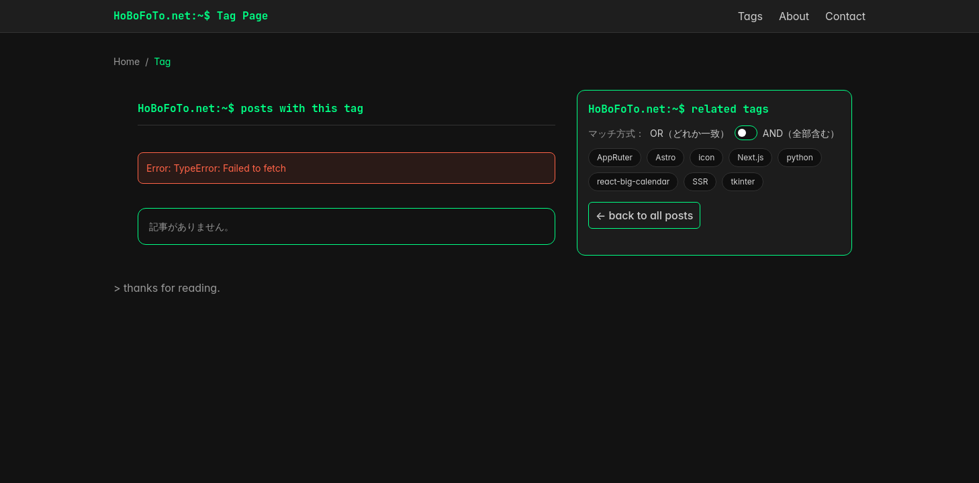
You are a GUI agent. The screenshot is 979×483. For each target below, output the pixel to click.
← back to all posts (644, 215)
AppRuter (614, 157)
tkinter (742, 181)
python (799, 157)
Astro (665, 157)
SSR (700, 181)
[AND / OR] (746, 132)
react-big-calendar (632, 181)
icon (706, 157)
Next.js (750, 157)
